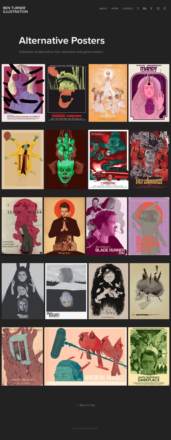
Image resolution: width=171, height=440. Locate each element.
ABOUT (103, 8)
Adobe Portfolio (91, 428)
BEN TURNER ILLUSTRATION (15, 9)
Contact (127, 8)
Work (114, 8)
